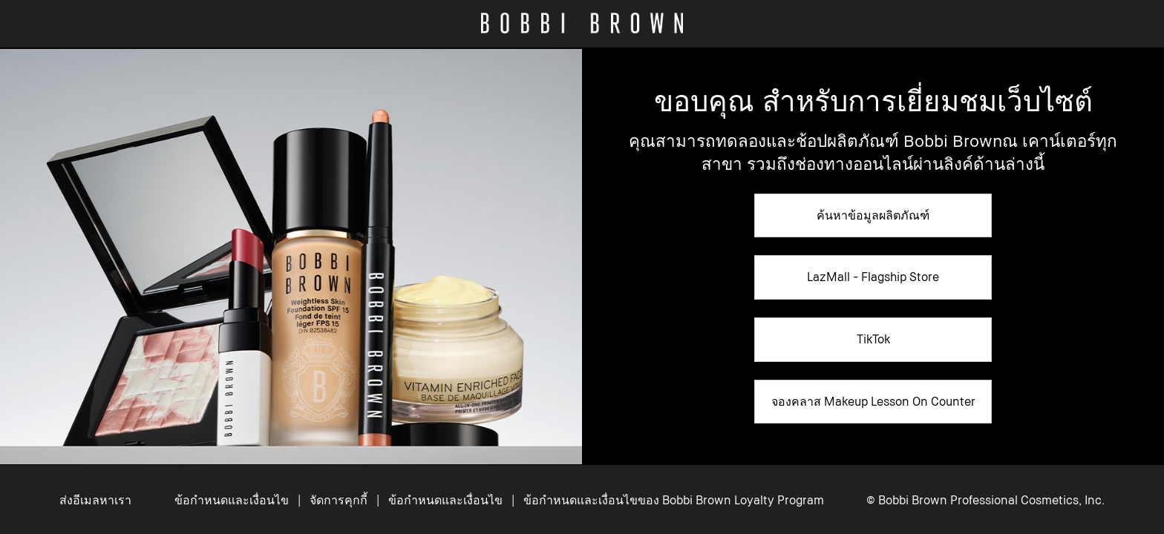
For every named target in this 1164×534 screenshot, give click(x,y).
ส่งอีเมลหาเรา (95, 499)
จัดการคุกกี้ (340, 499)
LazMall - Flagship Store (873, 276)
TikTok (873, 339)
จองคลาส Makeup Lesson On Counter (873, 401)
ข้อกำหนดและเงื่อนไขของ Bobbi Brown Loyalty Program (673, 499)
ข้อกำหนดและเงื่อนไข (231, 499)
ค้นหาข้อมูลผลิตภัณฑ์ (873, 215)
